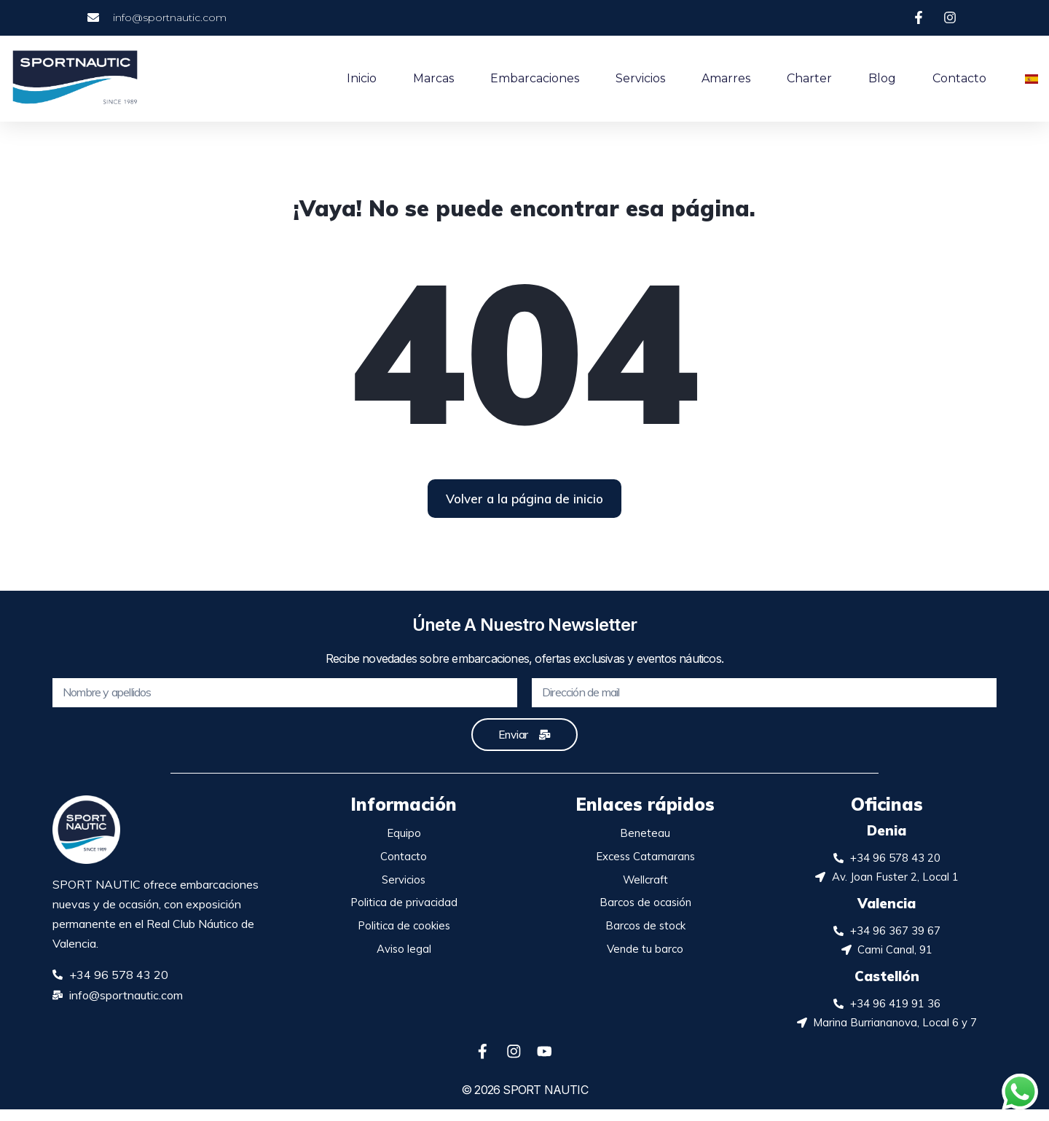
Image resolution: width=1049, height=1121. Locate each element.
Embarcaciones (534, 78)
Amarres (726, 78)
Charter (809, 78)
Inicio (362, 78)
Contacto (959, 78)
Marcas (433, 78)
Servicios (640, 78)
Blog (882, 78)
